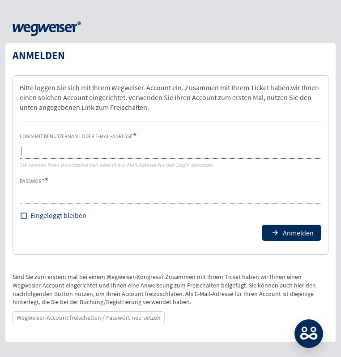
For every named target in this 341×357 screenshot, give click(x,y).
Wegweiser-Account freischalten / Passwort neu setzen (89, 317)
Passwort (32, 181)
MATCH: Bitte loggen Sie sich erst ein (308, 333)
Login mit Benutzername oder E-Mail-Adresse (76, 136)
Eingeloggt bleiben (58, 215)
